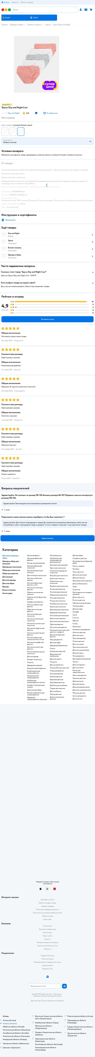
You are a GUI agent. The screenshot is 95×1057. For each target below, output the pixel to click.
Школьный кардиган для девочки (35, 629)
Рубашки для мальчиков (58, 595)
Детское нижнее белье (81, 650)
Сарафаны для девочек (35, 602)
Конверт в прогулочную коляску (36, 686)
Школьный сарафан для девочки (35, 643)
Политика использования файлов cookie (47, 913)
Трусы (47, 24)
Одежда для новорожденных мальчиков (37, 698)
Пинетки (30, 662)
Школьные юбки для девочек (34, 579)
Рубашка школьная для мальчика (35, 593)
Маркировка (10, 220)
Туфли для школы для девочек (34, 610)
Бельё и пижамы (34, 24)
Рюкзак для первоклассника (78, 671)
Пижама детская (78, 641)
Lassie (75, 615)
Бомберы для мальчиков (58, 604)
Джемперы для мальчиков (59, 610)
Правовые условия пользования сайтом (47, 996)
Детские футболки (56, 665)
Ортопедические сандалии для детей (82, 593)
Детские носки (78, 635)
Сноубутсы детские (80, 558)
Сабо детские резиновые (82, 603)
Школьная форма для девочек (34, 559)
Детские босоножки (80, 584)
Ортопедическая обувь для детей (82, 562)
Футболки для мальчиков (59, 586)
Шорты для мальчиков (58, 607)
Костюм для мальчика (57, 589)
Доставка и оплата (47, 900)
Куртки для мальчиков (58, 568)
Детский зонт (77, 699)
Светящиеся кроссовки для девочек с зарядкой (59, 631)
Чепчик (75, 662)
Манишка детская (79, 693)
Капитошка (77, 627)
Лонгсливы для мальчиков (59, 616)
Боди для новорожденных (36, 668)
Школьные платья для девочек (34, 589)
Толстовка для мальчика (58, 592)
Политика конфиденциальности (47, 909)
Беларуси (60, 1001)
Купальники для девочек (81, 629)
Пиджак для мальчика (57, 688)
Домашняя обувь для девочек (57, 636)
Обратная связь (47, 916)
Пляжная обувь (78, 606)
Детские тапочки (79, 578)
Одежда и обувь (16, 24)
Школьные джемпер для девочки (35, 634)
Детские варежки (79, 665)
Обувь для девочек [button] (10, 573)
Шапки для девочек (80, 675)
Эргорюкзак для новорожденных (33, 677)
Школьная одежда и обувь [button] (10, 556)
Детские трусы (78, 653)
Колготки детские (79, 632)
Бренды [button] (5, 586)
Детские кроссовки (80, 575)
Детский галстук (78, 684)
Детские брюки (55, 691)
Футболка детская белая (58, 685)
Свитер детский (55, 694)
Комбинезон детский (57, 651)
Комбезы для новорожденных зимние (36, 681)
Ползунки (53, 662)
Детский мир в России (39, 1001)
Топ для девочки (78, 656)
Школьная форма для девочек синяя (34, 584)
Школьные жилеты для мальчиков (35, 620)
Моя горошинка (55, 555)
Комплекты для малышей (59, 565)
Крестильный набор (34, 690)
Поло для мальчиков (57, 598)
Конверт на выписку (34, 659)
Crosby (75, 624)
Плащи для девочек (57, 671)
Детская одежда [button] (9, 580)
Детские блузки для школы (36, 575)
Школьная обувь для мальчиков (34, 615)
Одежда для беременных (58, 645)
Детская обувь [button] (8, 583)
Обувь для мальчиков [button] (11, 570)
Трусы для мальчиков (80, 647)
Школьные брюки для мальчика (35, 572)
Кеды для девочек (56, 640)
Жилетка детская (56, 677)
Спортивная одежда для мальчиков (58, 572)
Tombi (75, 587)
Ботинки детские (79, 600)
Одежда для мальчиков (58, 613)
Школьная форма (33, 555)
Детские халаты (78, 644)
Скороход (76, 590)
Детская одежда (32, 657)
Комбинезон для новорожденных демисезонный (56, 560)
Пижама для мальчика (57, 601)
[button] (34, 18)
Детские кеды (78, 609)
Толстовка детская (56, 674)
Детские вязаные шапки (81, 687)
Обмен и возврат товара (47, 903)
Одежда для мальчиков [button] (11, 567)
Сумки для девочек (79, 696)
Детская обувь (78, 555)
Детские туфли (55, 643)
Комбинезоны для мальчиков (56, 582)
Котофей (76, 612)
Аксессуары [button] (7, 593)
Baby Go (76, 621)
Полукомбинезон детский (59, 668)
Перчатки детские (79, 678)
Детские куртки (55, 659)
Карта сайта (47, 919)
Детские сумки (78, 681)
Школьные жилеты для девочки (35, 648)
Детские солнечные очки (82, 690)
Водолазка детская (56, 680)
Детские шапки (78, 668)
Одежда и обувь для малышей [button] (10, 562)
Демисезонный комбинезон (55, 655)
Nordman (76, 569)
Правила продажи (47, 906)
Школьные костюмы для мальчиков (36, 624)
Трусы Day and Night (61, 24)
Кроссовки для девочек (58, 627)
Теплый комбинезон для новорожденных (35, 694)
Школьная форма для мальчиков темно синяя (35, 638)
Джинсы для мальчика (57, 618)
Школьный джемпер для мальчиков (35, 653)
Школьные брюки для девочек (35, 606)
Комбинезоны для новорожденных (33, 672)
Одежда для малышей (34, 665)
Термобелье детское (57, 682)
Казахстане (52, 1001)
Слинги (52, 648)
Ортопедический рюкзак (82, 659)
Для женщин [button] (7, 577)
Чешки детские (78, 572)
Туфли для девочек (56, 624)
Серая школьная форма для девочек (36, 598)
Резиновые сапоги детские (82, 581)
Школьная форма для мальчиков (34, 567)
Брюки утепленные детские (57, 698)
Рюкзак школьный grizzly (36, 563)
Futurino (76, 618)
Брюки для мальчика (57, 578)
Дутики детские (78, 597)
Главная (4, 24)
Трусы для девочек (79, 638)
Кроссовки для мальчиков (59, 621)
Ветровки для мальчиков (59, 576)
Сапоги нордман (78, 566)
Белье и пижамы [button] (9, 590)
